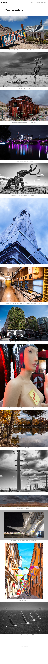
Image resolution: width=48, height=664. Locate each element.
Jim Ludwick (4, 2)
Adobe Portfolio (26, 646)
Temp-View (32, 2)
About (42, 2)
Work (45, 2)
